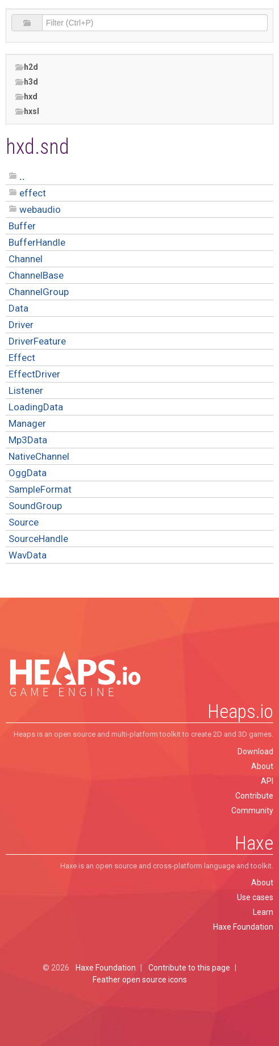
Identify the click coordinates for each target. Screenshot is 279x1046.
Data (18, 308)
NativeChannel (39, 456)
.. (22, 176)
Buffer (22, 226)
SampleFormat (40, 489)
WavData (28, 555)
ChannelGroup (39, 291)
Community (252, 810)
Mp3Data (28, 440)
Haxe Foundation (243, 926)
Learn (263, 912)
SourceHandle (38, 538)
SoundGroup (35, 505)
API (267, 780)
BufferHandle (37, 242)
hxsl (27, 111)
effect (32, 193)
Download (255, 751)
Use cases (255, 897)
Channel (26, 258)
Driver (21, 324)
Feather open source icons (140, 979)
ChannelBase (36, 275)
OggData (28, 472)
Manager (27, 423)
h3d (26, 82)
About (262, 766)
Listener (26, 390)
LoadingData (36, 407)
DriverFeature (37, 341)
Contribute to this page (189, 967)
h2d (26, 67)
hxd (26, 97)
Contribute (254, 795)
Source (24, 522)
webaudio (40, 209)
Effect (22, 357)
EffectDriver (34, 374)
